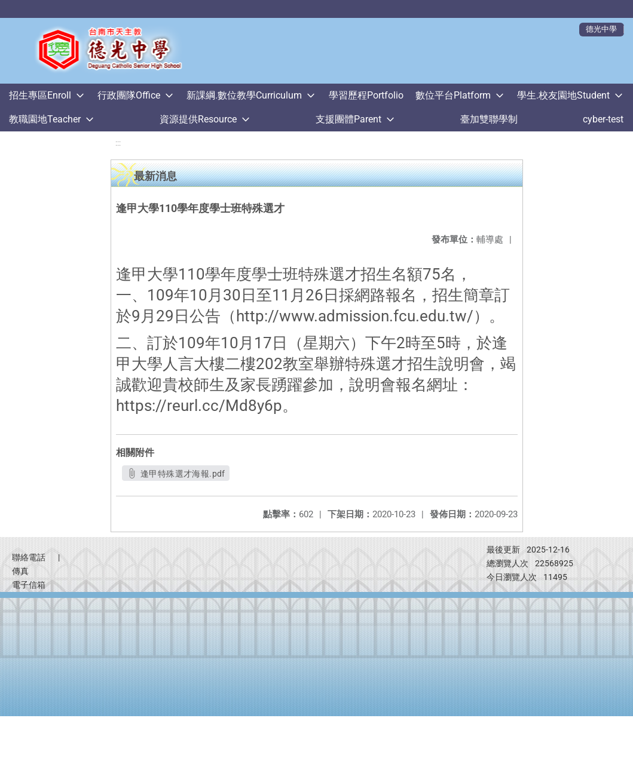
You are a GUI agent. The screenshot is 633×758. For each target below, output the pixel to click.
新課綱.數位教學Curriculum (244, 95)
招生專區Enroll (40, 95)
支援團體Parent (348, 119)
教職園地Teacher (45, 119)
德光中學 (601, 28)
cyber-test (603, 119)
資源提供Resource (198, 119)
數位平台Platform (453, 95)
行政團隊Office (128, 95)
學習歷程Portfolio (366, 95)
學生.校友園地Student (563, 95)
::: (118, 143)
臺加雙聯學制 (489, 119)
